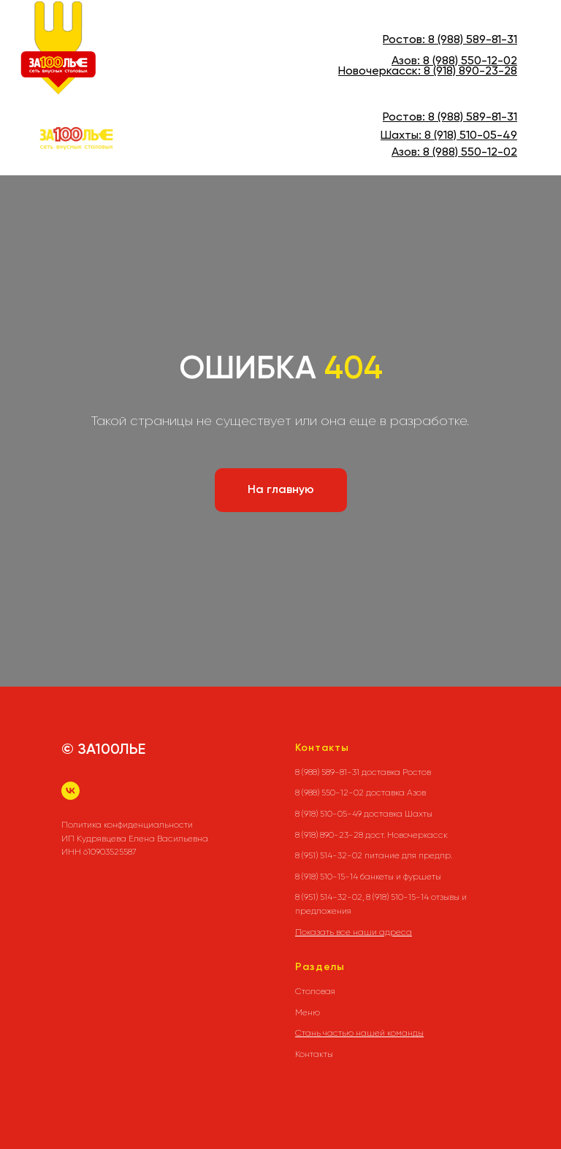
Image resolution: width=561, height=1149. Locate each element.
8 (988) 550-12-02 (470, 61)
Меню (307, 1012)
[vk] (70, 791)
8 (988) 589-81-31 (472, 40)
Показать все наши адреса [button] (353, 932)
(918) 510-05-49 (474, 136)
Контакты (314, 1054)
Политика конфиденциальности (127, 825)
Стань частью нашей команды (359, 1033)
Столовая (315, 991)
